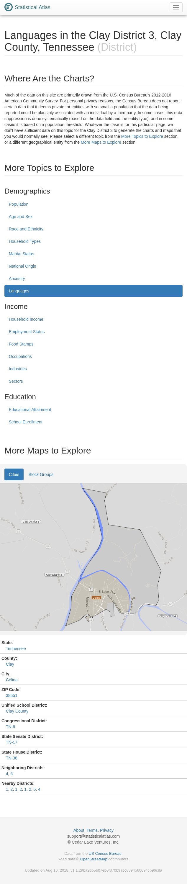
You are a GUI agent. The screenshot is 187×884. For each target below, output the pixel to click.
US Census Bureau (105, 853)
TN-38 (11, 758)
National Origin (22, 266)
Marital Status (21, 253)
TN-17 (11, 742)
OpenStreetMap (93, 859)
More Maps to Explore (101, 142)
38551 (11, 695)
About (78, 830)
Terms (92, 830)
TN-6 (10, 726)
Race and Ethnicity (26, 229)
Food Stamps (21, 344)
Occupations (20, 356)
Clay (10, 664)
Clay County (17, 711)
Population (18, 204)
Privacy (107, 830)
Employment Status (27, 331)
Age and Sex (20, 216)
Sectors (16, 381)
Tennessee (16, 648)
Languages (19, 291)
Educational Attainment (30, 409)
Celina (12, 679)
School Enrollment (25, 422)
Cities (14, 474)
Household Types (25, 241)
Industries (18, 368)
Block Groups (41, 474)
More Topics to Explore (142, 136)
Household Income (26, 319)
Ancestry (17, 278)
